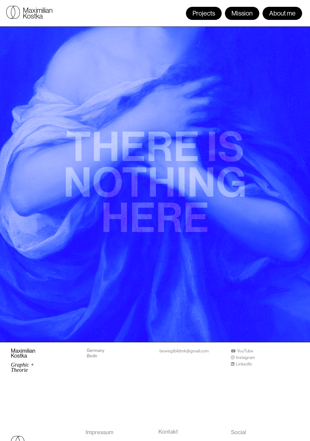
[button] (238, 432)
